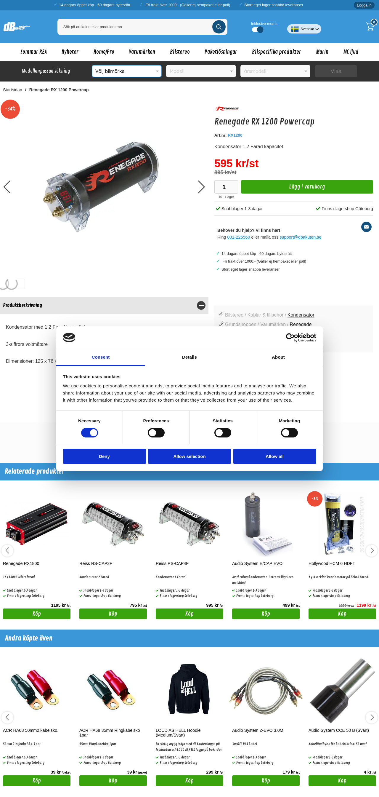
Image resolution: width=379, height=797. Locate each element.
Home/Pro (103, 52)
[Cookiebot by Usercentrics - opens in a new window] (290, 337)
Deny (104, 456)
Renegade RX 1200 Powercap (59, 89)
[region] (104, 305)
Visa (335, 71)
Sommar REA (33, 52)
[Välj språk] (304, 27)
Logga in (364, 5)
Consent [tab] (101, 357)
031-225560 (238, 237)
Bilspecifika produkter (276, 52)
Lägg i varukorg (283, 188)
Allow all (275, 456)
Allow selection (189, 456)
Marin (322, 52)
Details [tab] (189, 357)
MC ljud (351, 52)
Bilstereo (180, 52)
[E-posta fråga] (366, 227)
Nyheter (70, 52)
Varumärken (142, 52)
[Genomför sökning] (219, 26)
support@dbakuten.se (300, 237)
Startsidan (12, 89)
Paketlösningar (221, 52)
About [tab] (278, 357)
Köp (22, 614)
